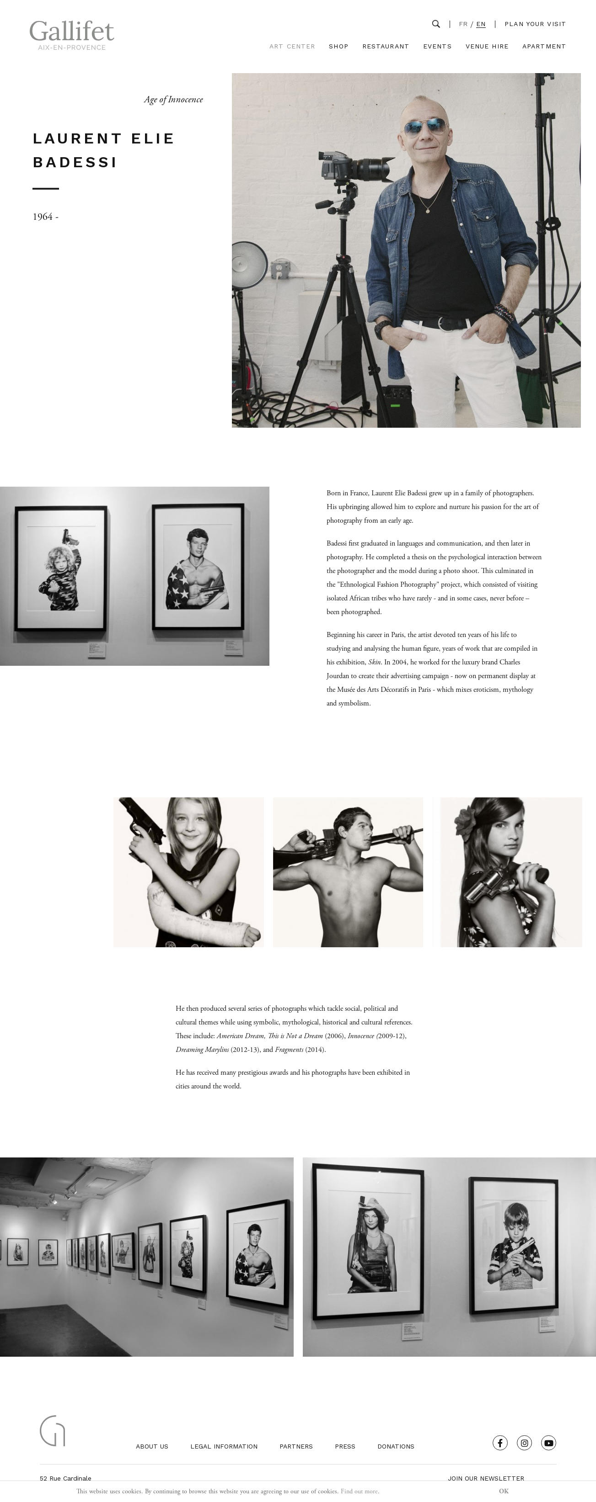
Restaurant (385, 46)
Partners (296, 1446)
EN (481, 24)
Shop (338, 46)
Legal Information (224, 1446)
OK (504, 1491)
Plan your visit (535, 24)
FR (463, 24)
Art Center (292, 46)
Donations (395, 1446)
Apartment (544, 46)
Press (345, 1446)
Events (437, 46)
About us (152, 1446)
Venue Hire (487, 46)
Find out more (359, 1491)
